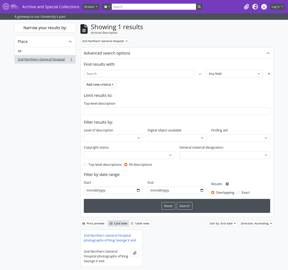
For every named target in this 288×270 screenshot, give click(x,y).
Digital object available (164, 130)
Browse (89, 7)
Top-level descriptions (105, 164)
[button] (246, 6)
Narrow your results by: (45, 27)
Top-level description (99, 103)
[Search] (154, 7)
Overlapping (225, 192)
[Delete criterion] (269, 73)
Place (23, 41)
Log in (276, 7)
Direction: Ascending (255, 223)
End (150, 182)
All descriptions (140, 164)
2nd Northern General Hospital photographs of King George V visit (110, 237)
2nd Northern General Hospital (45, 60)
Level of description (98, 130)
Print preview (93, 223)
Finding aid (219, 130)
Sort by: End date (221, 223)
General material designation (201, 147)
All (19, 51)
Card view (118, 223)
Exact (246, 192)
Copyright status (96, 147)
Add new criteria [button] (98, 84)
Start (87, 182)
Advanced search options (107, 53)
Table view (140, 223)
